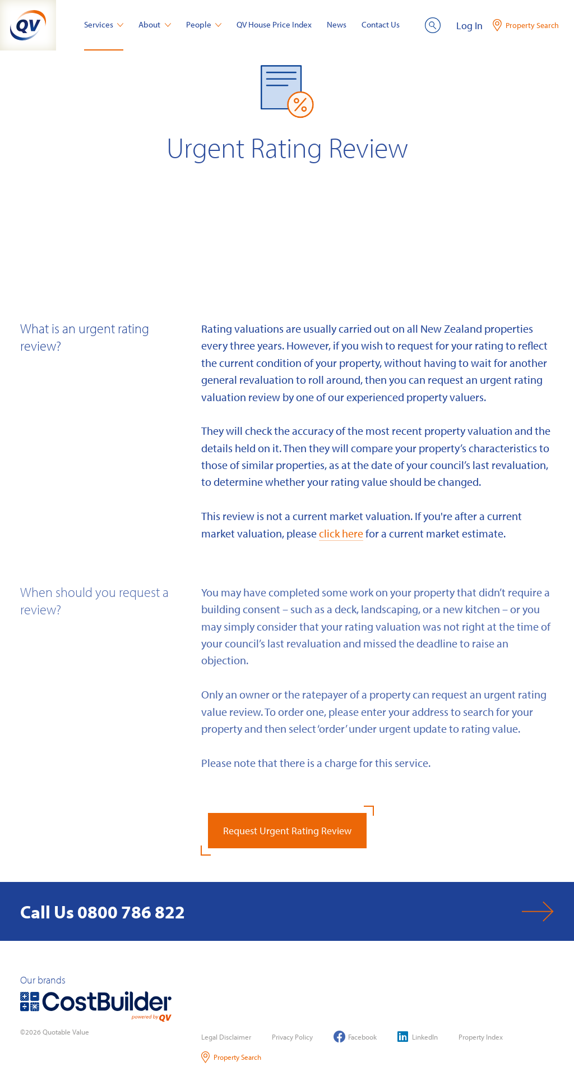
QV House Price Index (274, 24)
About (154, 24)
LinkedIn (417, 1036)
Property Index (481, 1036)
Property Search (231, 1057)
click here (341, 533)
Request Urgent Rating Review (287, 830)
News (336, 24)
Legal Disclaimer (226, 1036)
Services (104, 24)
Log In (469, 25)
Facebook (355, 1036)
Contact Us (381, 24)
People (204, 24)
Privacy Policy (292, 1036)
